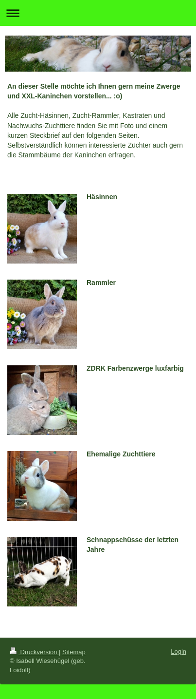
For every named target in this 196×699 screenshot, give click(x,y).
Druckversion (34, 652)
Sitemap (74, 652)
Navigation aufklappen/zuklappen (98, 12)
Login (178, 651)
